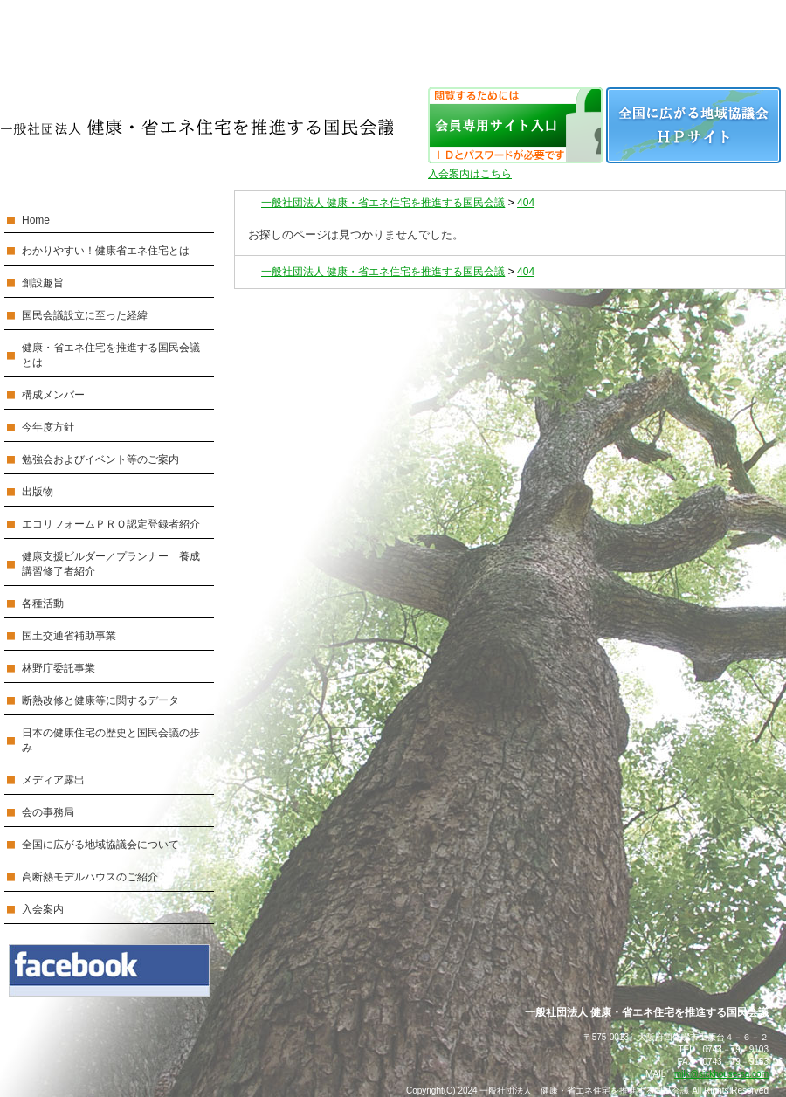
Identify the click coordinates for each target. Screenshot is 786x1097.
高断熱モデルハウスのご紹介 (90, 877)
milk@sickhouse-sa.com (721, 1074)
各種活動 (43, 603)
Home (36, 220)
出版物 (37, 492)
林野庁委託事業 (58, 668)
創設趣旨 (43, 283)
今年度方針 (48, 427)
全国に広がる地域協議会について (100, 844)
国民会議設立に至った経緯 (85, 315)
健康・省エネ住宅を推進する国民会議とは (111, 355)
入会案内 (43, 909)
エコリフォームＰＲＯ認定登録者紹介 (111, 524)
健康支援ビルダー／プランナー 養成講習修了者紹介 (111, 563)
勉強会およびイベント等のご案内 (100, 459)
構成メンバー (53, 395)
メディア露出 (53, 780)
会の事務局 (48, 812)
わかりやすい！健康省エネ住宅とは (106, 251)
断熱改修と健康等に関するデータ (100, 700)
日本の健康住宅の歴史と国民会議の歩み (111, 740)
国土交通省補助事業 (69, 636)
